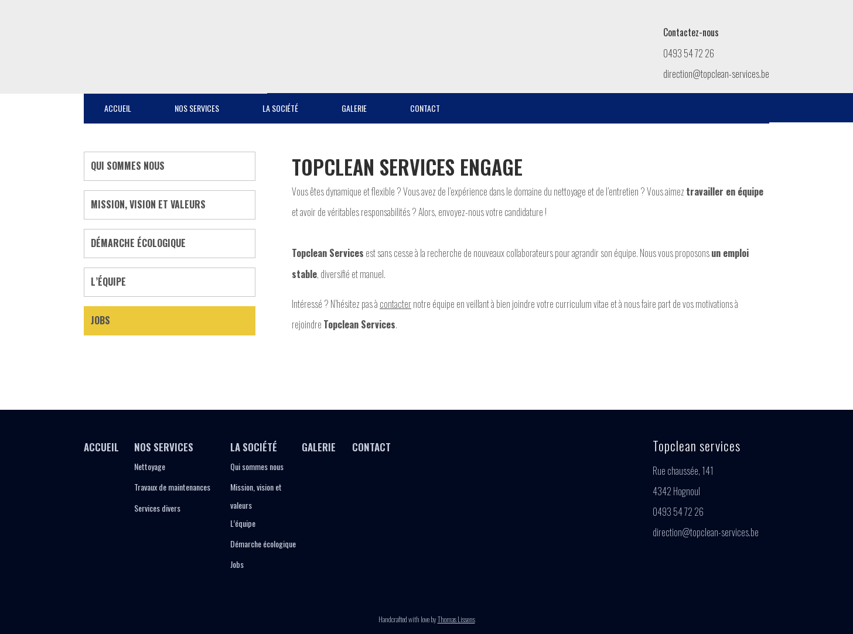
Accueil (117, 108)
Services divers (157, 508)
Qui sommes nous (128, 166)
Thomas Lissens (456, 619)
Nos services (197, 108)
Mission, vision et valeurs (148, 204)
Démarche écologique (138, 243)
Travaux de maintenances (172, 487)
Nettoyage (149, 466)
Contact (425, 108)
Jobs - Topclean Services (145, 44)
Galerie (354, 108)
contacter (395, 304)
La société (280, 108)
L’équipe (108, 282)
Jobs (100, 320)
